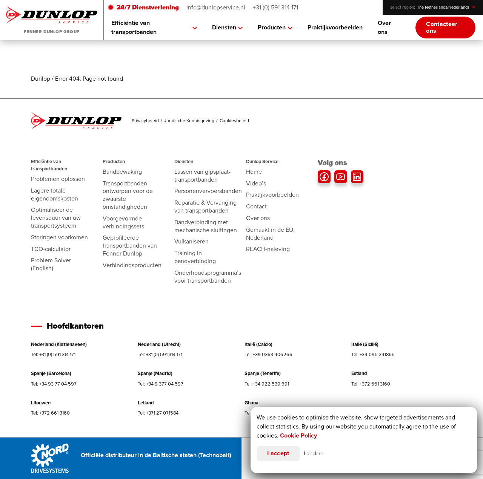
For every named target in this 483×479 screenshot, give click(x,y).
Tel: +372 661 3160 (370, 383)
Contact (256, 206)
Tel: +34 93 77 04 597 (54, 383)
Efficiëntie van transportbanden (154, 27)
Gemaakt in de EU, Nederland (270, 233)
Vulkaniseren (191, 241)
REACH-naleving (268, 249)
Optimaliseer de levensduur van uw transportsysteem (56, 217)
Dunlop (40, 78)
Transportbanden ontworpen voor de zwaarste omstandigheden (128, 195)
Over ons (384, 27)
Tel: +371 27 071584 (158, 412)
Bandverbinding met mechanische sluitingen (205, 226)
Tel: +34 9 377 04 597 (160, 383)
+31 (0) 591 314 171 (275, 7)
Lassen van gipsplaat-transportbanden (202, 175)
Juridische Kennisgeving (189, 120)
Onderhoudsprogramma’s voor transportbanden (207, 276)
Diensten (227, 27)
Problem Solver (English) (51, 264)
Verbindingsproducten (132, 265)
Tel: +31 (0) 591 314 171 (53, 354)
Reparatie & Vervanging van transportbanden (205, 206)
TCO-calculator (51, 249)
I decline (313, 453)
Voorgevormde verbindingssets (123, 222)
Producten (275, 27)
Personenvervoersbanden (208, 191)
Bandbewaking (122, 171)
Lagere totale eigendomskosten (54, 194)
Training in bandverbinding (195, 257)
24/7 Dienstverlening (148, 7)
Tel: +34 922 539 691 (267, 383)
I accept (278, 453)
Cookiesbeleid (234, 120)
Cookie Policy (298, 435)
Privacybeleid (145, 120)
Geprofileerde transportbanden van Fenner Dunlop (130, 245)
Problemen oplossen (58, 178)
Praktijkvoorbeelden (335, 27)
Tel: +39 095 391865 (373, 354)
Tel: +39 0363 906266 (268, 354)
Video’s (256, 183)
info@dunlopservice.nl (215, 7)
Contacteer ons (441, 27)
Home (254, 171)
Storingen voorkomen (59, 237)
